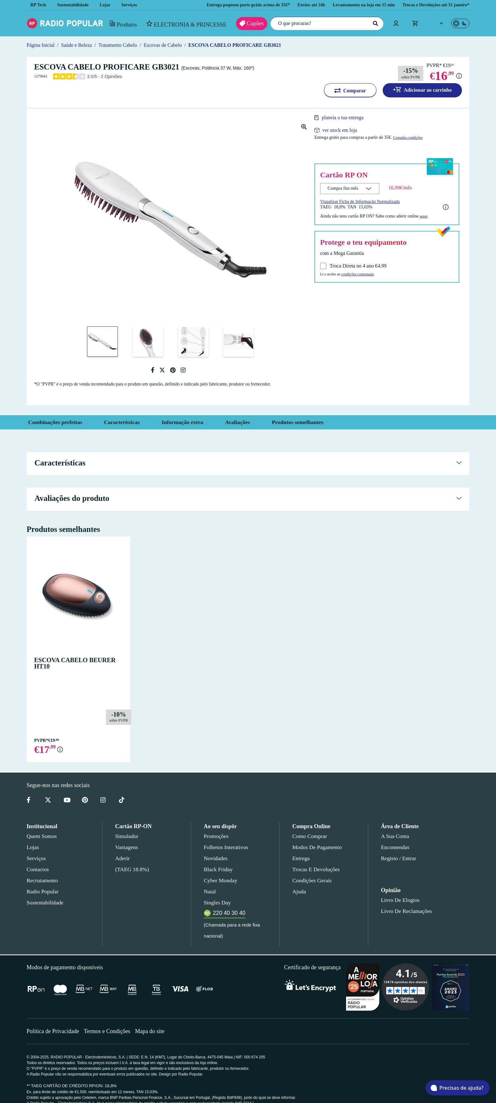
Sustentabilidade (75, 5)
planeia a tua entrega (346, 117)
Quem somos (41, 836)
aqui (432, 216)
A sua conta (395, 836)
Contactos (38, 869)
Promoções (216, 836)
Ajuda (298, 891)
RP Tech (38, 5)
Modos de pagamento (316, 847)
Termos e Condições (109, 1020)
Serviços (134, 5)
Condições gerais (311, 880)
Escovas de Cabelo (170, 45)
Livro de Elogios (398, 900)
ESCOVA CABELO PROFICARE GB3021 (241, 45)
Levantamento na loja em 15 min (355, 5)
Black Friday (217, 869)
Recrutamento (42, 880)
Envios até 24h (298, 5)
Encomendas (394, 847)
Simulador (126, 836)
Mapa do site (153, 1020)
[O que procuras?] (325, 23)
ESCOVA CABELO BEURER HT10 (77, 660)
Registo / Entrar (399, 858)
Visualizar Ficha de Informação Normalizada (362, 201)
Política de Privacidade (54, 1020)
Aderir (122, 858)
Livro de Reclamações (405, 911)
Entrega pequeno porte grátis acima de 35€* (229, 5)
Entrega (301, 858)
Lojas (109, 5)
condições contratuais (362, 274)
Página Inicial (40, 45)
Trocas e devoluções (315, 869)
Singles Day (216, 902)
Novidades (215, 858)
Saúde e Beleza (77, 45)
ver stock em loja (340, 130)
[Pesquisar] (374, 23)
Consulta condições (420, 137)
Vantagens (127, 847)
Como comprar (309, 836)
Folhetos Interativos (226, 847)
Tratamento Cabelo (121, 45)
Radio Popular (42, 891)
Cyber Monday (220, 880)
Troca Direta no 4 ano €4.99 (360, 265)
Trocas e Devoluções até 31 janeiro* (432, 5)
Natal (210, 891)
